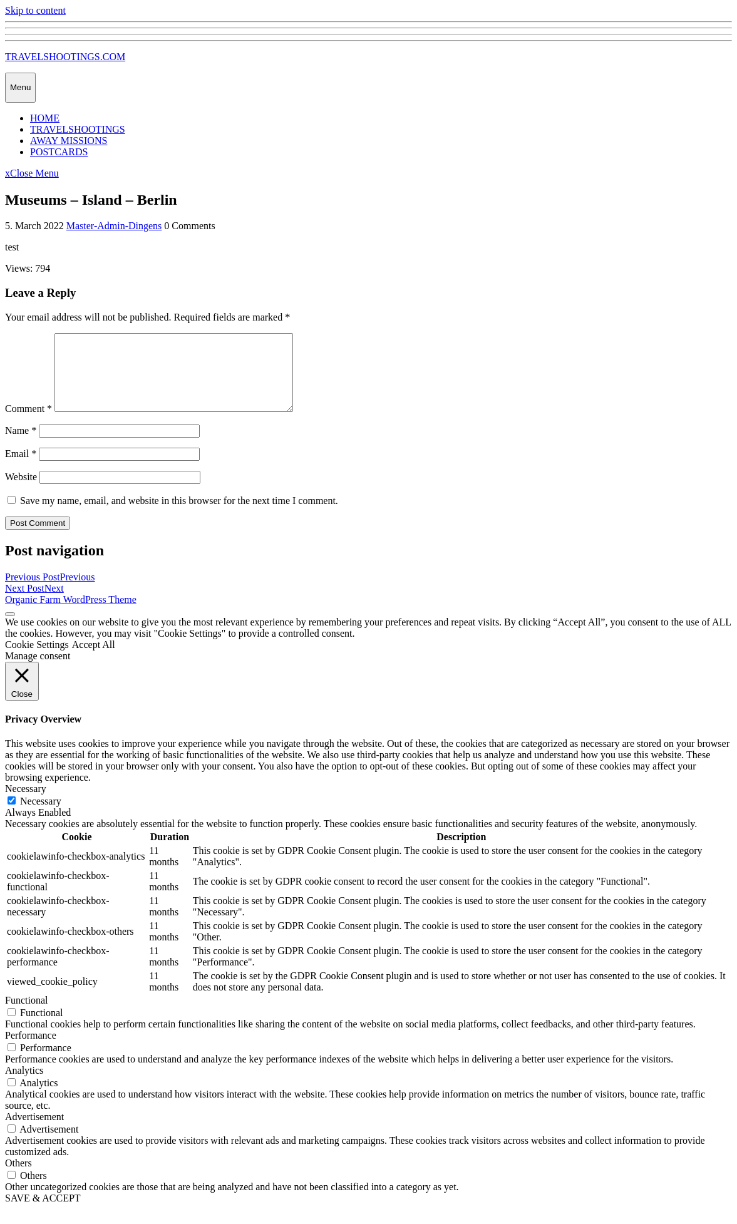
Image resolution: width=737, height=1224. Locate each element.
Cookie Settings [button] (37, 659)
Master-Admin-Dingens (114, 225)
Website (21, 491)
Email (20, 468)
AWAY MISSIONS (68, 140)
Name (20, 445)
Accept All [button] (93, 659)
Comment (28, 423)
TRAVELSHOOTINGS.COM (65, 56)
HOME (44, 118)
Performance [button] (30, 1050)
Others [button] (18, 1178)
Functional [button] (26, 1015)
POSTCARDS (59, 152)
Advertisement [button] (34, 1131)
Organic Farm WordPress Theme (71, 614)
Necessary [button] (25, 803)
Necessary (40, 816)
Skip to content (35, 10)
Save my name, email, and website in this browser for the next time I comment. (179, 515)
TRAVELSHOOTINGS (77, 129)
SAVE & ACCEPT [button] (43, 1213)
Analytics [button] (24, 1085)
